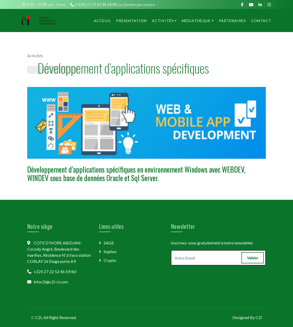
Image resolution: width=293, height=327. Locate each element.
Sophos (110, 251)
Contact (261, 20)
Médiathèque (196, 20)
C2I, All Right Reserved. (55, 317)
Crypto (110, 260)
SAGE (109, 242)
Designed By (244, 317)
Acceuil (102, 20)
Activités (163, 20)
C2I (259, 317)
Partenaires (232, 20)
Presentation (131, 20)
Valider (252, 258)
